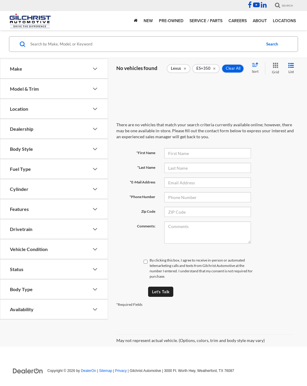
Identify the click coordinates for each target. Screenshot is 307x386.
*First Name (145, 153)
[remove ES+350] (206, 68)
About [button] (260, 21)
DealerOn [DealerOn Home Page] (88, 371)
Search (272, 44)
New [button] (148, 21)
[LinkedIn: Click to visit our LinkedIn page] (264, 5)
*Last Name (146, 167)
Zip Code (148, 211)
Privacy (121, 371)
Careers (237, 21)
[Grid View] (274, 68)
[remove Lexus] (178, 68)
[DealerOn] (28, 370)
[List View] (291, 68)
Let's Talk (160, 292)
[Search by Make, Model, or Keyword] (145, 44)
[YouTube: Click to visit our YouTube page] (256, 5)
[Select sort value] (257, 68)
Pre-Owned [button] (171, 21)
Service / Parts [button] (205, 21)
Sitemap (105, 371)
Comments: (146, 226)
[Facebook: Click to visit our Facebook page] (250, 5)
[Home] (136, 20)
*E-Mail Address (142, 182)
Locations (284, 21)
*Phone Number (142, 196)
